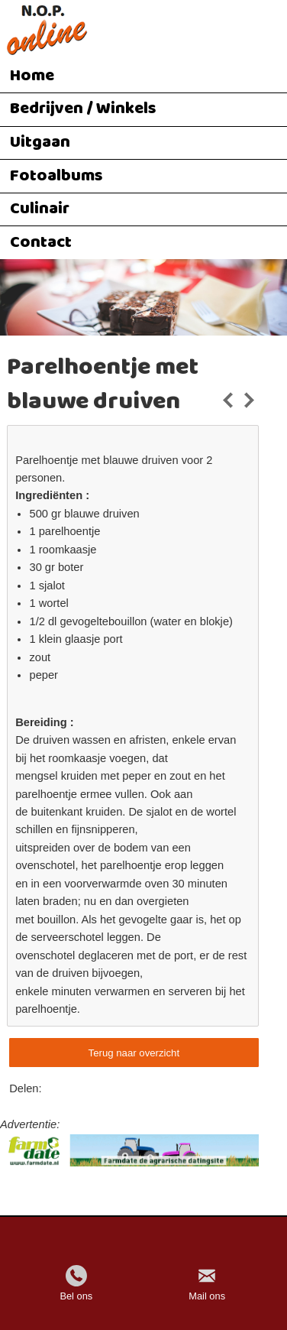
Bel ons (76, 1296)
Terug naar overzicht (134, 1053)
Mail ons (207, 1296)
